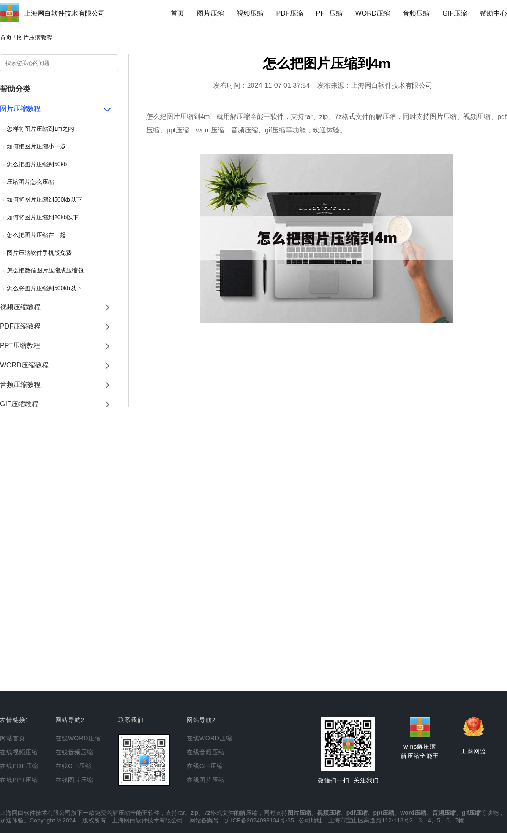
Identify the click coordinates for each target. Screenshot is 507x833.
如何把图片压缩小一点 (36, 146)
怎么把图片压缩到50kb (37, 164)
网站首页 (12, 738)
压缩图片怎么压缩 (30, 181)
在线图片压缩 (74, 779)
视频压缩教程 (20, 306)
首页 (177, 13)
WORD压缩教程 (24, 365)
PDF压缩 (289, 13)
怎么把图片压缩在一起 (36, 235)
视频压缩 (250, 13)
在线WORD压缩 (78, 738)
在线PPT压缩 (19, 779)
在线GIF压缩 (73, 766)
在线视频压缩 (19, 752)
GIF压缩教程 (19, 403)
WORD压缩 (372, 13)
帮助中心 (493, 13)
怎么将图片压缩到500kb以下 (44, 288)
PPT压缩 (329, 13)
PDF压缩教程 (20, 326)
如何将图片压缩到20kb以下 (43, 217)
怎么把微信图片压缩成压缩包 (45, 270)
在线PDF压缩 (19, 766)
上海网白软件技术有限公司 (64, 13)
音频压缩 (416, 13)
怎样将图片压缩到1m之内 (40, 128)
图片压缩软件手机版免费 (39, 252)
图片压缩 (210, 13)
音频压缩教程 (20, 384)
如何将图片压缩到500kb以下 (44, 199)
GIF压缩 (454, 13)
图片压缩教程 (34, 37)
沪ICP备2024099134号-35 (259, 820)
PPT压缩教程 (20, 345)
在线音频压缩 (74, 752)
